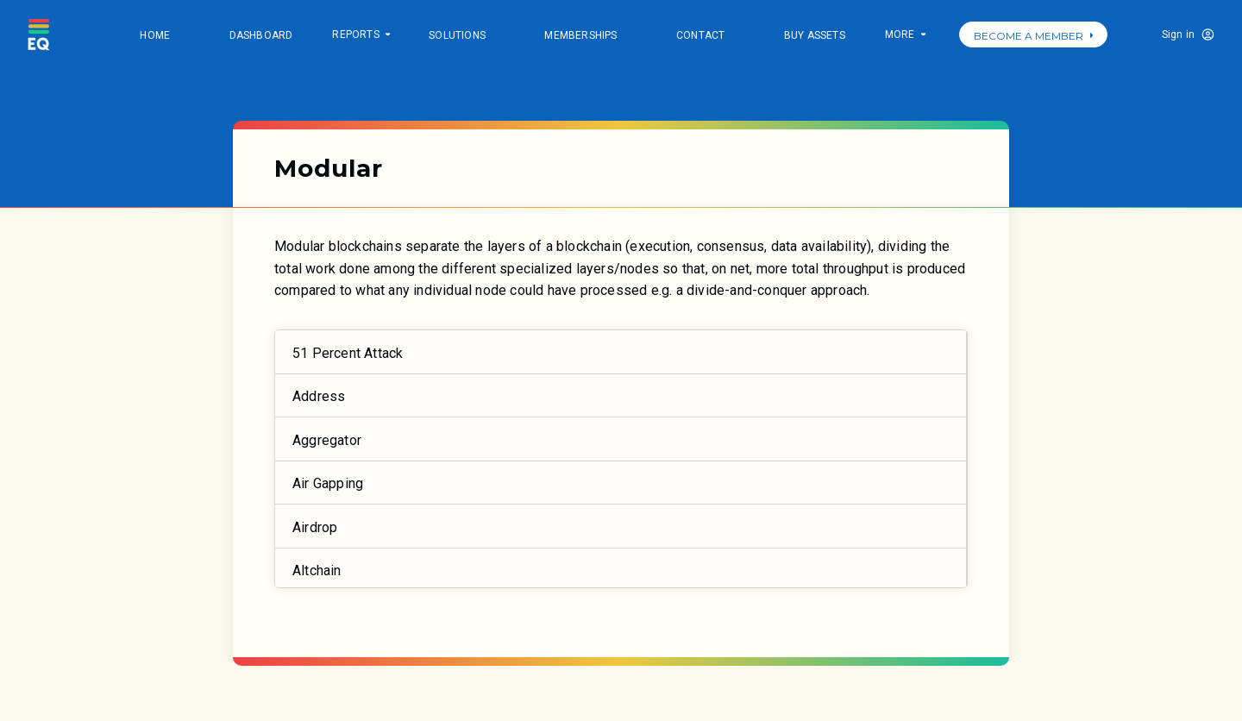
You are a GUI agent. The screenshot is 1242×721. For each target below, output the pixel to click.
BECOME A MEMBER (1033, 35)
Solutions (457, 35)
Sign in (1178, 34)
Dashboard (261, 35)
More (905, 35)
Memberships (580, 35)
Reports (360, 35)
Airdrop (314, 527)
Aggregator (326, 440)
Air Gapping (327, 483)
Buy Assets (814, 35)
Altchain (317, 570)
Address (318, 396)
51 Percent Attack (347, 353)
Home (155, 35)
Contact (700, 35)
